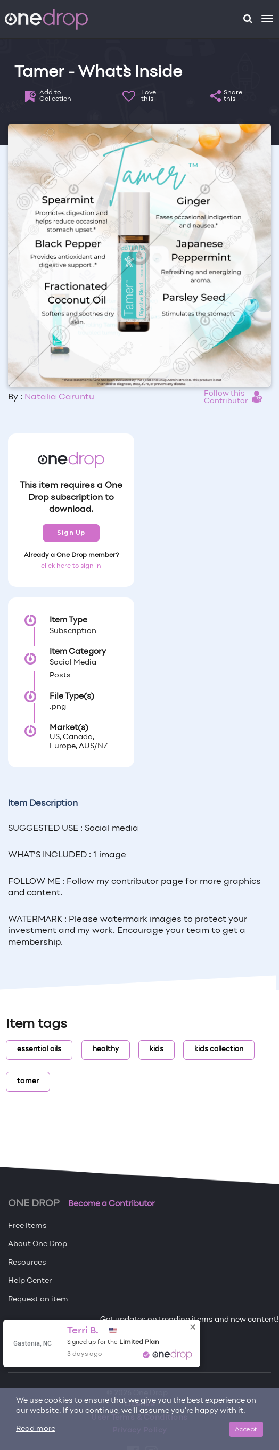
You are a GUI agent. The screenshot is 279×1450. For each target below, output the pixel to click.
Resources (27, 1262)
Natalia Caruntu (59, 397)
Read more (35, 1429)
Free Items (27, 1226)
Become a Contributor (111, 1204)
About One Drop (37, 1244)
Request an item (38, 1299)
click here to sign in (71, 566)
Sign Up (71, 532)
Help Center (30, 1280)
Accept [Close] (246, 1429)
